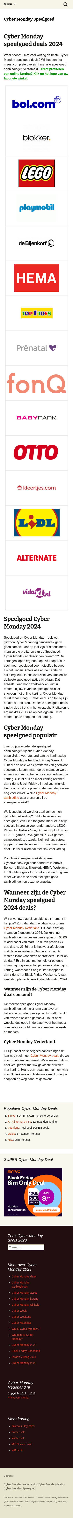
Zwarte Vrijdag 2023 (24, 1356)
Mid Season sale (22, 1444)
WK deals (17, 1450)
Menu (8, 4)
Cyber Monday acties (24, 1292)
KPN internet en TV (19, 1121)
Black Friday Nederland (26, 1350)
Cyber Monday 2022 (24, 1344)
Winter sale (18, 1438)
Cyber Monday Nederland (21, 928)
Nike (10, 1139)
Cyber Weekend (21, 1316)
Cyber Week (19, 1310)
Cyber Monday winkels (25, 1304)
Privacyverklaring (18, 1397)
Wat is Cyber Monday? (25, 1328)
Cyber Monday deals (45, 1055)
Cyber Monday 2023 (24, 1363)
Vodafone (13, 1127)
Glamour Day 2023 (23, 1426)
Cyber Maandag (21, 1322)
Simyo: (12, 1115)
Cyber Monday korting (25, 1298)
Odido (11, 1133)
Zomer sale (18, 1432)
